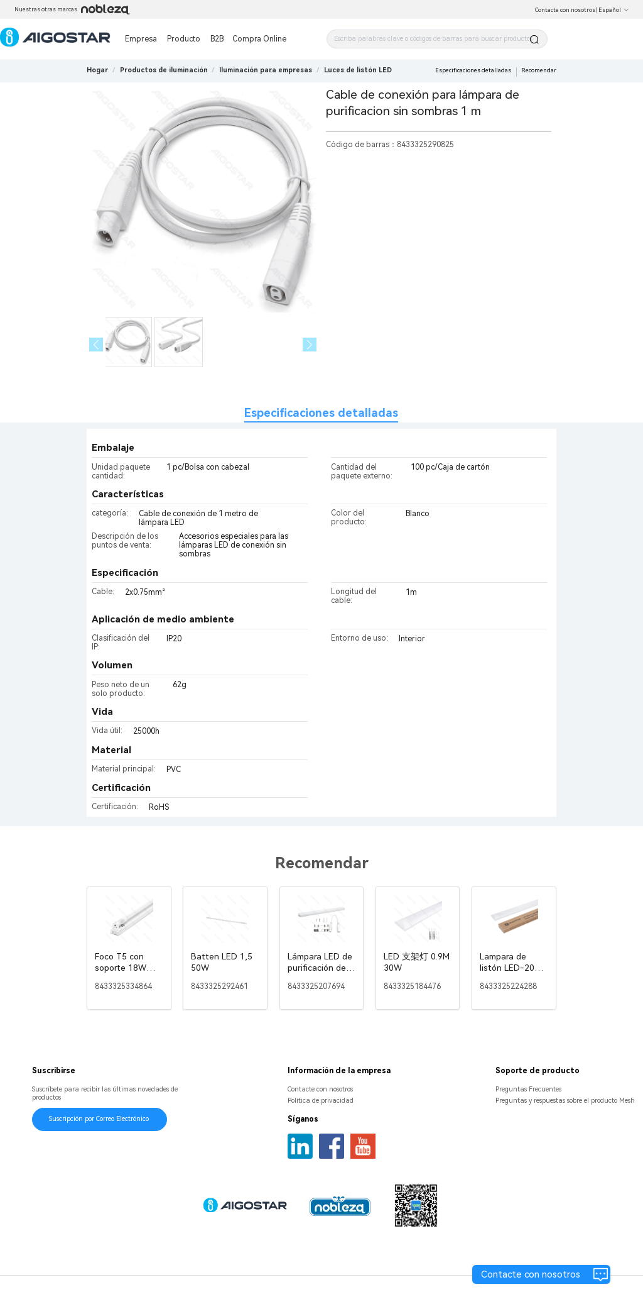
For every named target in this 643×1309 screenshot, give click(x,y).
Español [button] (613, 10)
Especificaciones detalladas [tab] (321, 412)
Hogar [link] (97, 70)
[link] (164, 70)
